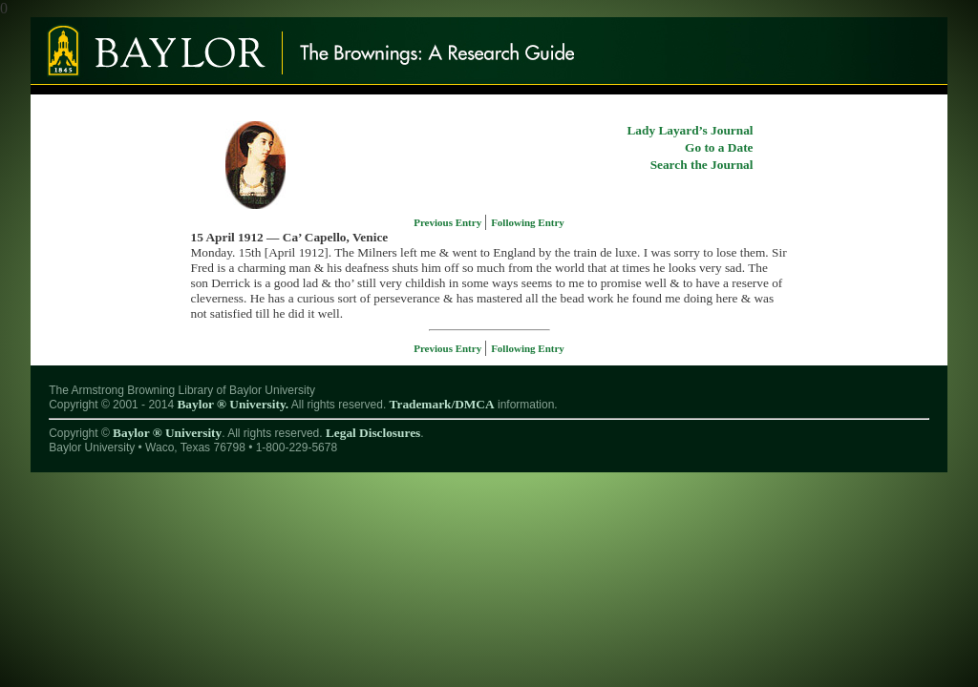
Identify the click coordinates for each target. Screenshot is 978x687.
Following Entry (527, 222)
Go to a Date (719, 147)
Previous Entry (449, 222)
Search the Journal (702, 164)
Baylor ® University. (232, 404)
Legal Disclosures (373, 433)
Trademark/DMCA (442, 404)
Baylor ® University (167, 433)
